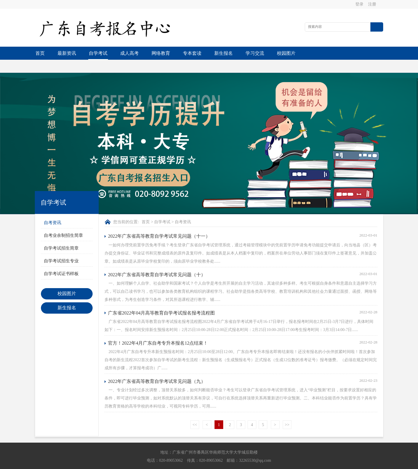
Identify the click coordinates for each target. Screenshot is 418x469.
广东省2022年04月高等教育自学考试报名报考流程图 (161, 299)
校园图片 (286, 53)
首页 (40, 53)
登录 (360, 4)
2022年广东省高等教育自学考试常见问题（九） (157, 368)
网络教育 (161, 53)
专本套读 (192, 53)
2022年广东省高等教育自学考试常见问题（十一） (159, 223)
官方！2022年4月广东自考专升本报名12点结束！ (158, 330)
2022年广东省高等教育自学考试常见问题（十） (157, 261)
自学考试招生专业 (61, 248)
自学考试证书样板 (61, 260)
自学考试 (98, 53)
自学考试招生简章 (61, 235)
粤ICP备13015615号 (249, 463)
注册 (373, 4)
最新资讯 (66, 53)
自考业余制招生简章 (63, 222)
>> (287, 412)
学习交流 (255, 53)
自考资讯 (52, 209)
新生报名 (223, 53)
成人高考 (129, 53)
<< (194, 412)
